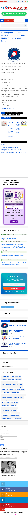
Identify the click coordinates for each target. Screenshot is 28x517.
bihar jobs (4, 381)
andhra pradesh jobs (16, 376)
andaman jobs (5, 376)
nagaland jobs (14, 402)
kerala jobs (4, 394)
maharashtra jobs (18, 397)
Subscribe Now (14, 288)
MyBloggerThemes (14, 514)
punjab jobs (4, 114)
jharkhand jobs (5, 392)
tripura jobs (5, 415)
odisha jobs (13, 405)
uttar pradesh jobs (14, 415)
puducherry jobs (6, 407)
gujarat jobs (11, 387)
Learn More (14, 221)
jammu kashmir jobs (19, 389)
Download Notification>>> (7, 108)
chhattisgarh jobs (6, 384)
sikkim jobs (13, 410)
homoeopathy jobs (18, 112)
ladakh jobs (12, 394)
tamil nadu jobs (6, 413)
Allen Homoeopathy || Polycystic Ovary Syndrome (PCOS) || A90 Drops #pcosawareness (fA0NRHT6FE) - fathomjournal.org (13, 264)
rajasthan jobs (5, 410)
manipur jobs (5, 400)
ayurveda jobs (9, 112)
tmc (18, 114)
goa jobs (4, 387)
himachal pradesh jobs (7, 389)
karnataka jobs (15, 392)
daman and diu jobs (17, 384)
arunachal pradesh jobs (8, 379)
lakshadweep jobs (21, 394)
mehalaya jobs (5, 402)
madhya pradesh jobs (7, 397)
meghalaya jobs (14, 400)
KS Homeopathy (13, 512)
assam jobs (18, 379)
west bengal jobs (17, 418)
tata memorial (12, 114)
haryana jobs (19, 387)
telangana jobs (15, 413)
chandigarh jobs (13, 381)
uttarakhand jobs (6, 418)
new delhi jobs (5, 405)
